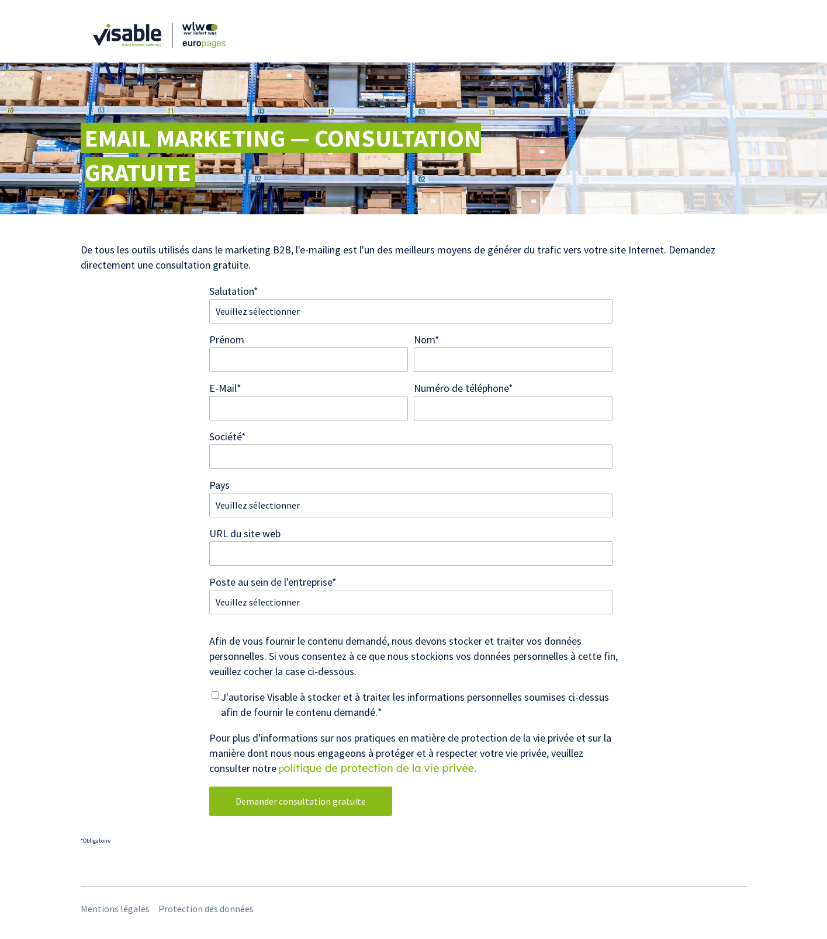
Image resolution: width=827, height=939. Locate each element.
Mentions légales (115, 908)
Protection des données (206, 908)
